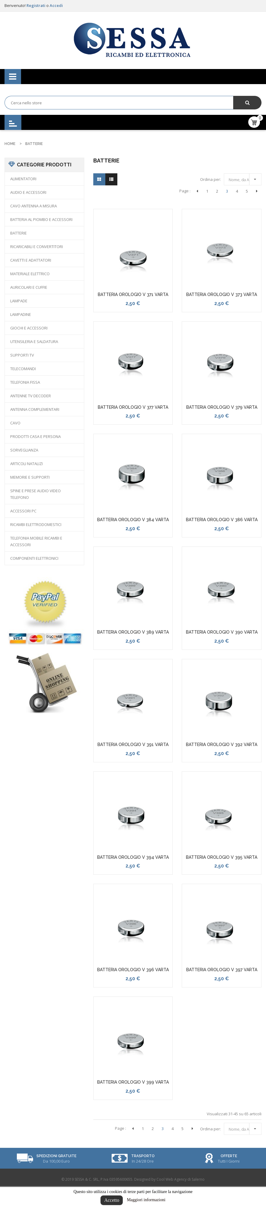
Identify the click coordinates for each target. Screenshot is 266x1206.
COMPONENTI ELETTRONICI (34, 558)
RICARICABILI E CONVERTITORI (36, 246)
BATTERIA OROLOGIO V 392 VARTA (221, 744)
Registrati (36, 5)
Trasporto (143, 1156)
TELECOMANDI (23, 368)
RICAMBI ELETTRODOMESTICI (35, 524)
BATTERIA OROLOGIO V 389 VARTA (133, 632)
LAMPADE (18, 301)
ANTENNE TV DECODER (30, 395)
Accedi (56, 5)
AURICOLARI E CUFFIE (28, 287)
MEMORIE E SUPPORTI (30, 477)
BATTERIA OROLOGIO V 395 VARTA (221, 857)
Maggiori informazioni (146, 1200)
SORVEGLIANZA (24, 450)
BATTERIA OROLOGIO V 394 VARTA (133, 857)
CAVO (15, 423)
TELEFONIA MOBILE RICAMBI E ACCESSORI (36, 541)
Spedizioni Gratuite (56, 1156)
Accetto (111, 1200)
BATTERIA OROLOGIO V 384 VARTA (133, 519)
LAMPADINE (20, 314)
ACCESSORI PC (23, 511)
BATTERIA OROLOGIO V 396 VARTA (133, 969)
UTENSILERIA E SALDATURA (34, 341)
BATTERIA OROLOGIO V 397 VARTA (221, 969)
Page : (184, 191)
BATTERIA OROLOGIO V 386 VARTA (222, 519)
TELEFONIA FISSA (25, 382)
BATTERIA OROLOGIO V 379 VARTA (221, 407)
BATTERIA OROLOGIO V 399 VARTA (133, 1082)
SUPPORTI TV (22, 355)
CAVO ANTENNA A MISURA (33, 206)
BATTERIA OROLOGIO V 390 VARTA (222, 632)
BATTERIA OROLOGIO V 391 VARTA (133, 744)
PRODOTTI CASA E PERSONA (35, 436)
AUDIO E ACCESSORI (28, 192)
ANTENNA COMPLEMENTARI (34, 409)
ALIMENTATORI (23, 178)
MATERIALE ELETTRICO (30, 273)
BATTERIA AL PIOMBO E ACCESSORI (41, 219)
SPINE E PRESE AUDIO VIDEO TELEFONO (35, 494)
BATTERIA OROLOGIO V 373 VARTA (221, 294)
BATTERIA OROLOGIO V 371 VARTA (133, 294)
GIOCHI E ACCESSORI (29, 328)
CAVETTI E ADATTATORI (30, 260)
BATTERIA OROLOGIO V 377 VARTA (133, 407)
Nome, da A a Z (244, 178)
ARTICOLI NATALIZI (26, 463)
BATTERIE (18, 233)
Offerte (229, 1156)
